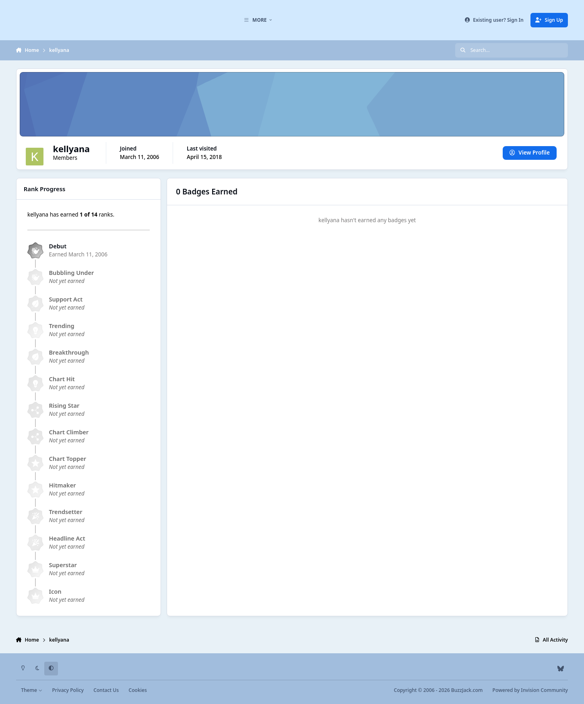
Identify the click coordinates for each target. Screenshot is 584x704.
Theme (31, 690)
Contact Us (106, 690)
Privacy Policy (67, 690)
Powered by (530, 690)
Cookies (137, 690)
